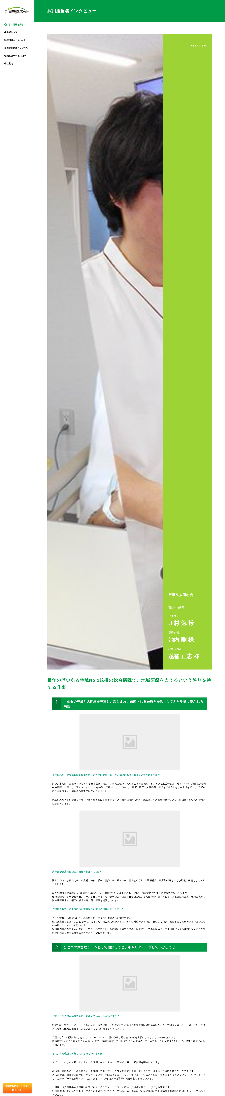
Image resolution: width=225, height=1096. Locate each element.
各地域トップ (10, 32)
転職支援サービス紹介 (15, 56)
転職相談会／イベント (15, 40)
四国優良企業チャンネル (16, 48)
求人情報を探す (14, 24)
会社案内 (8, 63)
